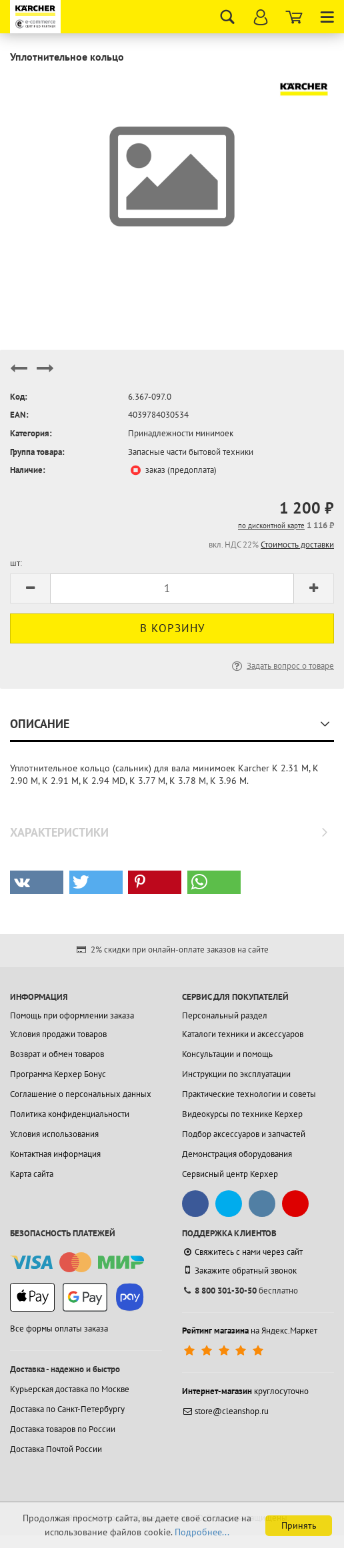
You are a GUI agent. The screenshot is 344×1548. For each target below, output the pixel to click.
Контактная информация (55, 1154)
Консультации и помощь (227, 1054)
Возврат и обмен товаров (57, 1054)
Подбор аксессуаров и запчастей (243, 1134)
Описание (39, 723)
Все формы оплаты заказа (59, 1328)
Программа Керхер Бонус (58, 1074)
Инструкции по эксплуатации (236, 1074)
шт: (16, 563)
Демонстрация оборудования (237, 1154)
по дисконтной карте (271, 525)
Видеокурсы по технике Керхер (242, 1114)
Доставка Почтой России (56, 1449)
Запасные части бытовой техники (190, 452)
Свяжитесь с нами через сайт (242, 1252)
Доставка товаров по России (62, 1429)
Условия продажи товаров (58, 1034)
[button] (36, 882)
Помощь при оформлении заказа (72, 1015)
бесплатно (240, 1290)
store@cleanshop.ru (225, 1411)
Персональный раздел (224, 1015)
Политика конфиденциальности (69, 1114)
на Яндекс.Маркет (249, 1330)
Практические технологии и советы (249, 1094)
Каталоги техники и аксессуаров (242, 1034)
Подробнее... (202, 1532)
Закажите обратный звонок (239, 1270)
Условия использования (54, 1134)
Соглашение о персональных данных (80, 1094)
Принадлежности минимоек (180, 433)
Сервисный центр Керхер (230, 1174)
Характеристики (59, 832)
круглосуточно (245, 1391)
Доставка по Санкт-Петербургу (67, 1409)
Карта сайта (31, 1174)
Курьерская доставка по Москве (69, 1389)
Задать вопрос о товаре (281, 665)
